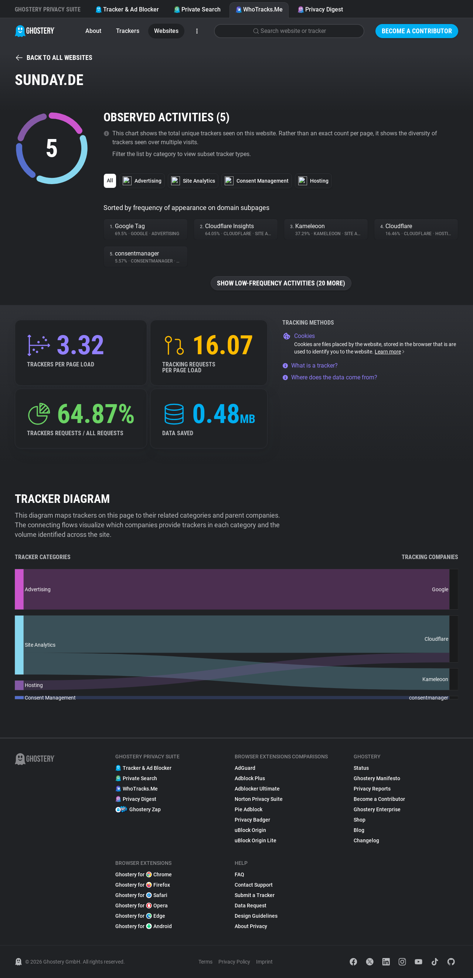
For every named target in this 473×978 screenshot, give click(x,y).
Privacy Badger (252, 820)
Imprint (264, 962)
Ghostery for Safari (141, 895)
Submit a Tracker (255, 895)
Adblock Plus (250, 778)
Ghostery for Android (143, 926)
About (93, 30)
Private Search (197, 9)
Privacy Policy (234, 962)
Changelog (366, 840)
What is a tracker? (310, 365)
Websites (166, 30)
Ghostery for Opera (141, 905)
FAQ (239, 874)
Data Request (250, 905)
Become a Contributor (417, 31)
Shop (359, 820)
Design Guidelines (256, 916)
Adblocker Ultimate (257, 789)
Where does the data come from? (329, 377)
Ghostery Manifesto (377, 778)
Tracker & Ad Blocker (127, 9)
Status (361, 768)
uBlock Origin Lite (255, 840)
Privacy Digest (320, 9)
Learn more (390, 352)
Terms (205, 962)
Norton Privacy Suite (259, 799)
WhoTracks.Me (259, 9)
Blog (359, 830)
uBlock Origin (250, 830)
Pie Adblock (248, 809)
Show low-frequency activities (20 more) (281, 283)
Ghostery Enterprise (377, 809)
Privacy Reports (372, 789)
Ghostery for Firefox (142, 885)
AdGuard (245, 768)
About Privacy (251, 926)
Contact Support (254, 885)
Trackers (127, 30)
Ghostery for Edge (140, 916)
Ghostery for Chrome (143, 874)
